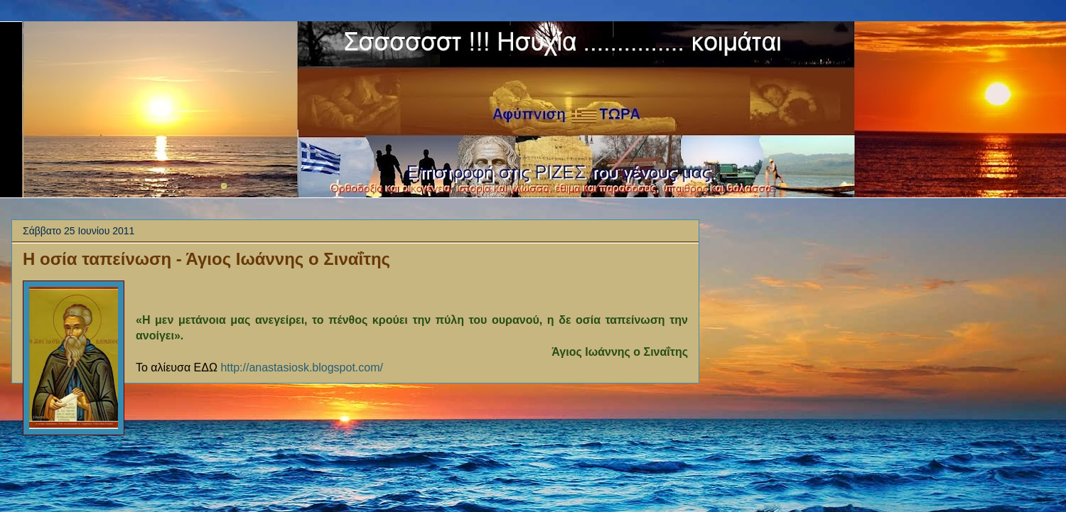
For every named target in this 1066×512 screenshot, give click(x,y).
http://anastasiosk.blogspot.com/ (301, 367)
